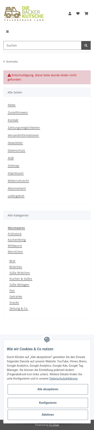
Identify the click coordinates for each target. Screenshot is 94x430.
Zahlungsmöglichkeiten (24, 128)
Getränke (15, 296)
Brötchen (15, 267)
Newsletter (15, 143)
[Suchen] (42, 45)
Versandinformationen (23, 135)
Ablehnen (48, 414)
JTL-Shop (54, 425)
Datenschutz (16, 150)
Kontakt (13, 120)
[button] (70, 13)
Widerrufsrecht (18, 181)
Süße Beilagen (19, 285)
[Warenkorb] (86, 13)
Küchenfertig (17, 240)
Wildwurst (15, 246)
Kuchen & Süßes (20, 279)
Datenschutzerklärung (63, 378)
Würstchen (15, 252)
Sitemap (13, 165)
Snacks (14, 302)
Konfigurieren (47, 402)
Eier (12, 290)
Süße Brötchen (19, 273)
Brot (12, 261)
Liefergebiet (16, 196)
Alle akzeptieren (47, 389)
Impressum (16, 173)
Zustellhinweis (18, 112)
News (11, 105)
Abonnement (17, 188)
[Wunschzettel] (78, 13)
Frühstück (14, 234)
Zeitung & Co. (18, 308)
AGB (11, 158)
